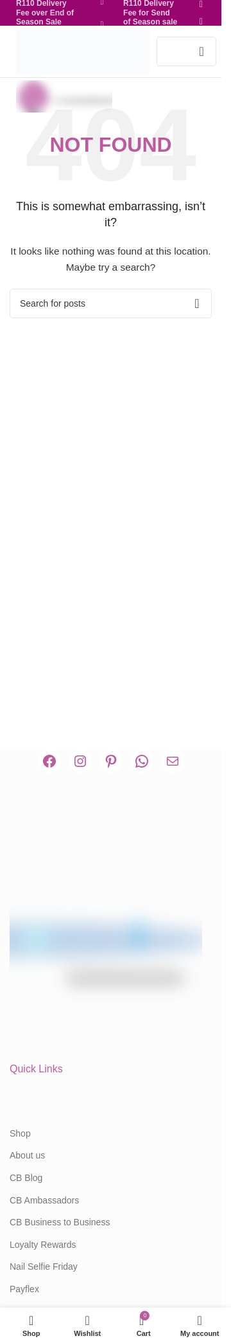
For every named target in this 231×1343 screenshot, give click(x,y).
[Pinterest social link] (102, 24)
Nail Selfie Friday (44, 1266)
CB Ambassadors (44, 1200)
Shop (20, 1133)
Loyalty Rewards (43, 1244)
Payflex (24, 1289)
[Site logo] (83, 51)
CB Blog (26, 1178)
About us (27, 1155)
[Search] (111, 303)
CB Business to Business (60, 1222)
